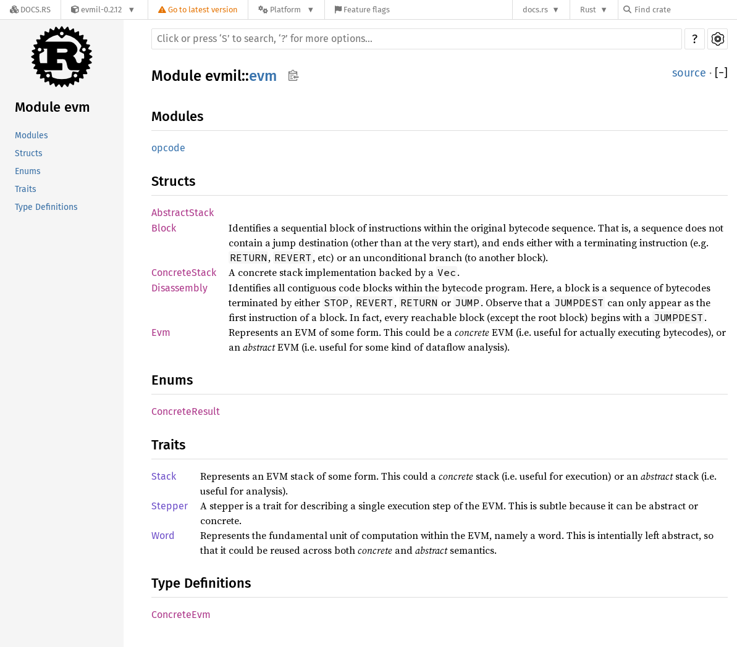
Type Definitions (46, 207)
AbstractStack (182, 213)
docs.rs (535, 9)
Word (163, 535)
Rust (588, 9)
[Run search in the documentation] (416, 38)
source (689, 73)
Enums (28, 171)
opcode (168, 148)
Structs (29, 153)
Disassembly (179, 288)
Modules (31, 135)
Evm (161, 332)
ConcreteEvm (181, 614)
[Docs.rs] (30, 9)
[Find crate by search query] (685, 9)
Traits (25, 189)
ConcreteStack (183, 272)
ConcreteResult (185, 411)
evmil (223, 76)
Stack (163, 476)
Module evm (52, 107)
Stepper (169, 506)
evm (263, 76)
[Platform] (286, 9)
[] (721, 73)
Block (163, 228)
